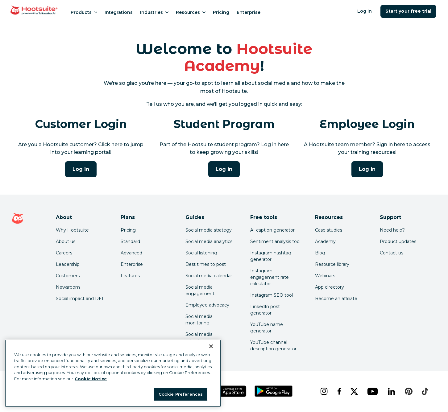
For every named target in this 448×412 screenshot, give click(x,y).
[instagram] (323, 391)
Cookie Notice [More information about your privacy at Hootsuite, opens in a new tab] (91, 378)
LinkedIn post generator (265, 310)
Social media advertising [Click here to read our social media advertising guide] (199, 338)
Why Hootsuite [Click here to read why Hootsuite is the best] (72, 230)
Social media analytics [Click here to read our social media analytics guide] (208, 241)
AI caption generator (272, 230)
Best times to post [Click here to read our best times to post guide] (205, 264)
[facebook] (339, 391)
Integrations (119, 12)
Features (130, 275)
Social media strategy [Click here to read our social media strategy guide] (208, 230)
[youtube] (372, 391)
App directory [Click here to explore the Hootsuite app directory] (329, 287)
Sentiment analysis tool (275, 241)
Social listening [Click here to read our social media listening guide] (201, 253)
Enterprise (248, 12)
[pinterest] (408, 391)
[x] (354, 391)
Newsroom (68, 287)
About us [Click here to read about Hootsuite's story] (65, 241)
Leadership (68, 264)
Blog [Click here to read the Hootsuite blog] (320, 253)
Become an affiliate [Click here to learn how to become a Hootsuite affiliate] (336, 298)
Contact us (391, 253)
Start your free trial (408, 11)
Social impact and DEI (79, 298)
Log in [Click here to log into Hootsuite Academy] (81, 169)
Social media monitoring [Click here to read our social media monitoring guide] (199, 320)
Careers (64, 253)
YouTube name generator (266, 328)
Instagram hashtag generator (270, 256)
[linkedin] (391, 391)
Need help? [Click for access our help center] (392, 230)
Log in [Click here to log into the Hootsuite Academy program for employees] (367, 169)
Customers (68, 275)
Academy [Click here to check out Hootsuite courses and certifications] (325, 241)
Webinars (325, 275)
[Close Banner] (211, 346)
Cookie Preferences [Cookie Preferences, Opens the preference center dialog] (181, 394)
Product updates (398, 241)
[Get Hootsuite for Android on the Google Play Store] (273, 391)
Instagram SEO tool (271, 295)
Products (84, 12)
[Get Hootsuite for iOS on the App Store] (229, 391)
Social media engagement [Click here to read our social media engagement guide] (199, 290)
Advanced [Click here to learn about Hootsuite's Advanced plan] (131, 253)
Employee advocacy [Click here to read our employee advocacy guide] (207, 305)
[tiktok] (425, 391)
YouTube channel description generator (273, 346)
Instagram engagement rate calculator (269, 277)
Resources (190, 12)
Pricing (221, 12)
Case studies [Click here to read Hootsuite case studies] (328, 230)
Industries (154, 12)
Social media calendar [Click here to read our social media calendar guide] (208, 275)
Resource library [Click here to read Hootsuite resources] (332, 264)
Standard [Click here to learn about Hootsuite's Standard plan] (130, 241)
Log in (364, 11)
